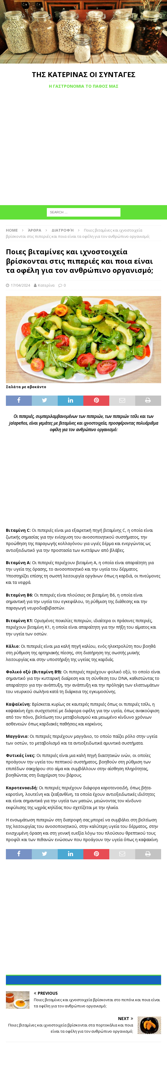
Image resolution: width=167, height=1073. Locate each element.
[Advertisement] (83, 151)
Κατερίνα (46, 285)
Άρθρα (34, 230)
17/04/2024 (20, 285)
